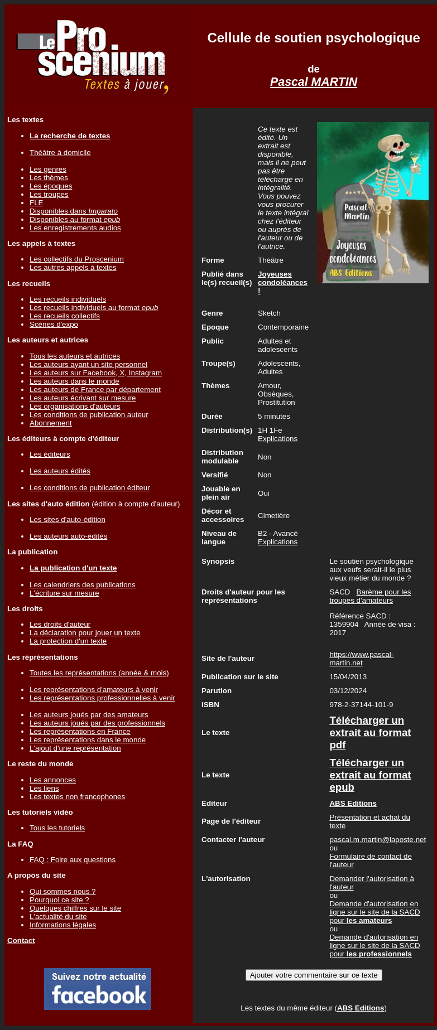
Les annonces (53, 780)
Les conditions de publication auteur (89, 414)
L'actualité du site (58, 916)
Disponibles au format (75, 219)
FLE (36, 203)
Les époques (51, 186)
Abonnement (51, 423)
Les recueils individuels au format (94, 307)
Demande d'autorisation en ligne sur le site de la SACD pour (374, 912)
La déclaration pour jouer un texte (85, 632)
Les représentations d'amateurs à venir (94, 689)
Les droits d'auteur (60, 624)
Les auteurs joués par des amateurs (89, 714)
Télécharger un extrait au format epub (370, 775)
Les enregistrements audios (75, 228)
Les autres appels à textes (73, 267)
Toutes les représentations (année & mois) (99, 673)
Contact (21, 940)
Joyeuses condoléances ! (283, 282)
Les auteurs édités (60, 471)
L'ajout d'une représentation (75, 748)
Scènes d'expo (54, 324)
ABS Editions (360, 1008)
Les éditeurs (50, 454)
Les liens (44, 788)
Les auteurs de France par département (95, 389)
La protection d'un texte (68, 641)
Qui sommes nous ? (63, 891)
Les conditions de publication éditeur (90, 487)
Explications (277, 438)
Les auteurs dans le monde (74, 381)
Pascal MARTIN (313, 82)
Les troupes (49, 194)
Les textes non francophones (77, 796)
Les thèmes (49, 177)
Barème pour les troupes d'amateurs (370, 596)
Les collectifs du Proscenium (77, 259)
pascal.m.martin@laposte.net (377, 839)
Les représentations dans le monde (88, 740)
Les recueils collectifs (65, 316)
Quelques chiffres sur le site (75, 908)
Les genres (48, 169)
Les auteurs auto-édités (68, 536)
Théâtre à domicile (60, 152)
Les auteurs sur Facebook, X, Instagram (96, 373)
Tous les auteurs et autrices (75, 356)
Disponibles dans (74, 211)
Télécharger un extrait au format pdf (370, 732)
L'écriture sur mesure (64, 593)
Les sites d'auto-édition (67, 519)
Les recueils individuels (68, 299)
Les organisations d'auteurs (75, 406)
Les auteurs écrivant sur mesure (83, 398)
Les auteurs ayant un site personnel (88, 364)
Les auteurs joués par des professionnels (97, 723)
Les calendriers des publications (83, 585)
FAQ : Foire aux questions (73, 859)
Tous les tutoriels (57, 828)
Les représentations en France (80, 731)
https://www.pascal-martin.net (361, 658)
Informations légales (63, 925)
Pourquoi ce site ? (59, 900)
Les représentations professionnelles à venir (102, 698)
